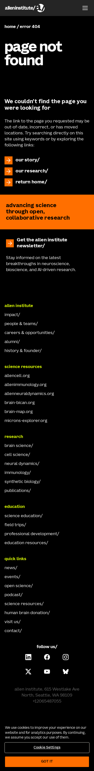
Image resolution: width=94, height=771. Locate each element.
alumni (11, 342)
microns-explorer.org (26, 421)
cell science (16, 455)
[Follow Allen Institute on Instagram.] (66, 657)
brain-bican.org (20, 403)
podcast (13, 595)
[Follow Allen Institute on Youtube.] (47, 672)
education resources (25, 543)
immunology (17, 473)
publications (17, 491)
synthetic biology (22, 482)
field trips (14, 525)
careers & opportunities (29, 333)
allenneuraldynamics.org (29, 394)
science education (23, 516)
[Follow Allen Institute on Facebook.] (47, 657)
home (10, 27)
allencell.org (17, 376)
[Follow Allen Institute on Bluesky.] (66, 672)
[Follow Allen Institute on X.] (28, 672)
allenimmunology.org (26, 385)
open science (18, 586)
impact (11, 315)
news (10, 568)
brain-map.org (19, 412)
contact (12, 631)
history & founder (22, 351)
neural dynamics (21, 464)
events (11, 577)
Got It (47, 761)
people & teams (20, 324)
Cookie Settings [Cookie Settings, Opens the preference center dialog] (47, 747)
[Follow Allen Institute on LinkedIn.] (28, 657)
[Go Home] (47, 286)
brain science (18, 446)
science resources (23, 604)
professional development (31, 534)
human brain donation (26, 613)
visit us (12, 622)
